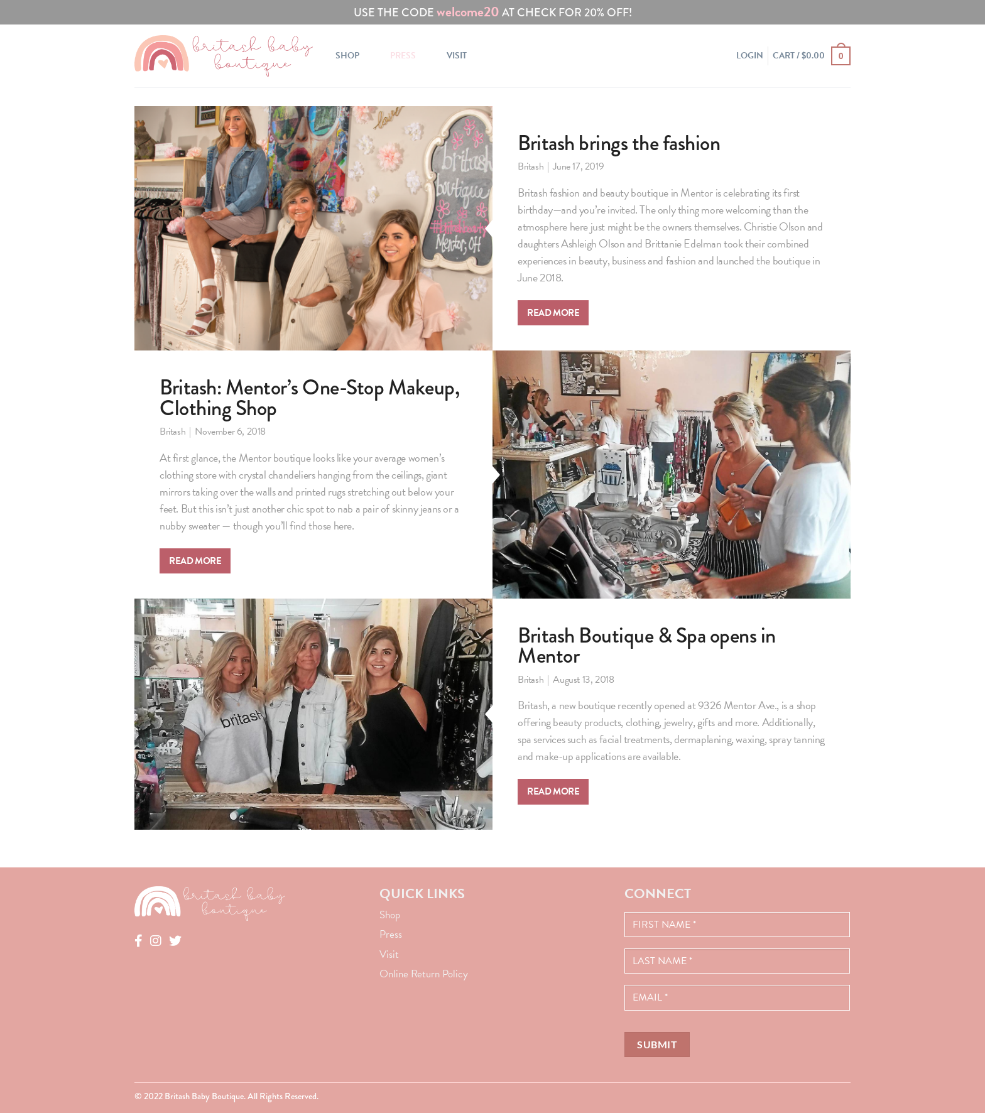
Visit (457, 55)
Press (403, 55)
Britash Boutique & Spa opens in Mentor (647, 646)
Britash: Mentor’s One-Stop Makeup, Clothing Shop (309, 397)
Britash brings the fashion (619, 143)
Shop (347, 55)
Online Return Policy (423, 974)
